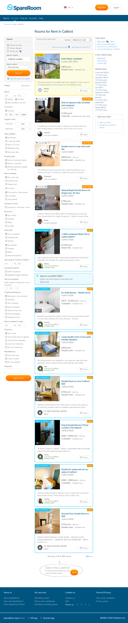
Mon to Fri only (13, 145)
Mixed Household (14, 256)
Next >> (89, 556)
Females (11, 219)
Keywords (8, 366)
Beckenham (99, 102)
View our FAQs (105, 122)
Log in (116, 7)
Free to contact (13, 359)
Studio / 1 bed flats (14, 163)
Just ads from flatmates (16, 340)
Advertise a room (41, 598)
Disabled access (13, 317)
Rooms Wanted (15, 48)
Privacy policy (102, 601)
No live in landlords (15, 347)
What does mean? (106, 42)
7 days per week (14, 141)
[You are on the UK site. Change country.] (68, 7)
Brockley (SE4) (100, 82)
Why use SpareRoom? (13, 601)
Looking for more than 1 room (18, 207)
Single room (12, 184)
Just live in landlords (15, 344)
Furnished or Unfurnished (17, 192)
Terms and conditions (105, 598)
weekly (10, 99)
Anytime (11, 111)
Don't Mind (12, 215)
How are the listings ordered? (108, 49)
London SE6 (102, 63)
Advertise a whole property (46, 604)
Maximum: (9, 129)
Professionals (13, 237)
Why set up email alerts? (106, 44)
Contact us (70, 598)
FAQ (67, 601)
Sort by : (78, 40)
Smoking (11, 300)
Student (11, 241)
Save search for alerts (81, 47)
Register (101, 7)
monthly (21, 99)
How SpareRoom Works (14, 604)
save (74, 572)
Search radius (12, 64)
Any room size (13, 177)
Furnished (11, 196)
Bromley (98, 97)
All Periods (12, 138)
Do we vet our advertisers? (107, 47)
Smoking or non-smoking (17, 296)
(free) (14, 618)
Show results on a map (61, 47)
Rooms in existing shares (17, 160)
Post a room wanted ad (44, 601)
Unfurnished (12, 199)
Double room (13, 181)
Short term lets (13, 152)
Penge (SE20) (100, 107)
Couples (11, 226)
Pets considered (13, 307)
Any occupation (14, 234)
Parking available (13, 314)
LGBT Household (13, 272)
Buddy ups (16, 51)
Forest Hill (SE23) (102, 72)
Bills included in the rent (16, 103)
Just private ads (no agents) (18, 337)
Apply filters (18, 378)
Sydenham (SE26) (102, 92)
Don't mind (12, 333)
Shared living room (14, 310)
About (12, 598)
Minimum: (9, 124)
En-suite (10, 188)
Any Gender (12, 245)
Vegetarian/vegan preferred (17, 275)
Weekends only (13, 148)
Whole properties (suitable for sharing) (17, 168)
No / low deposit (13, 362)
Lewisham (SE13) (101, 77)
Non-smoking (13, 303)
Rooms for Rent (16, 45)
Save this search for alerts (18, 79)
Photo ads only (13, 355)
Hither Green (102, 61)
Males (10, 222)
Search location (12, 55)
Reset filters (25, 86)
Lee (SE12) (99, 87)
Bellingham (101, 58)
